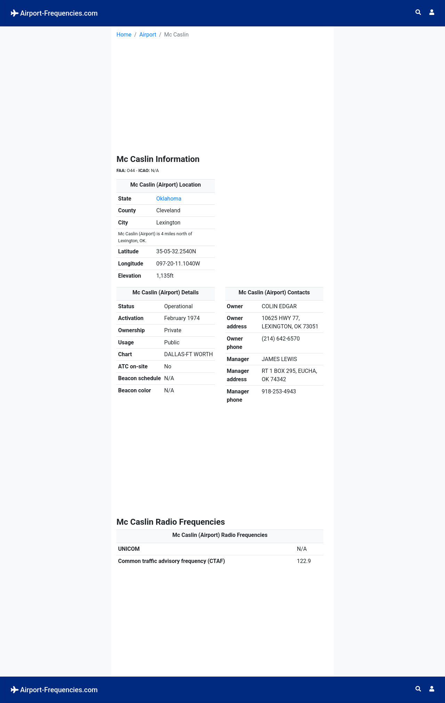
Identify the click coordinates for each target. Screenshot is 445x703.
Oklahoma (168, 198)
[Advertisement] (55, 130)
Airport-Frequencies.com (54, 13)
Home (123, 34)
